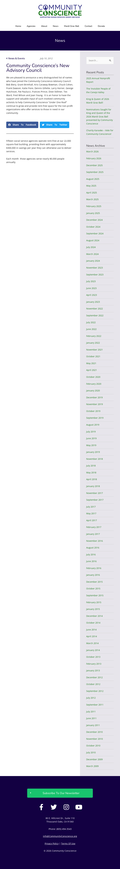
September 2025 (94, 172)
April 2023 (91, 294)
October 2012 (93, 684)
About (44, 26)
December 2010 (94, 731)
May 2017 (91, 513)
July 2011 (91, 711)
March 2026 (92, 151)
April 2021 (91, 370)
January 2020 (93, 390)
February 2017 (93, 527)
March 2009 (92, 766)
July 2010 (91, 752)
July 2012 (91, 697)
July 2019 (91, 431)
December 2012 (94, 677)
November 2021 (94, 349)
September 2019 (94, 417)
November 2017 (94, 493)
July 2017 (91, 506)
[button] (22, 125)
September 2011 (94, 704)
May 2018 (91, 472)
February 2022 (93, 335)
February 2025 (93, 206)
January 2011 (93, 725)
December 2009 (94, 759)
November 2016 (94, 540)
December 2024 (94, 219)
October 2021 (93, 356)
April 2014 (91, 636)
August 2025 (92, 178)
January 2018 (93, 486)
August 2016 (92, 547)
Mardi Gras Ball (71, 26)
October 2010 (93, 745)
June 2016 (91, 561)
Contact (88, 26)
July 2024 (91, 247)
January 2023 (93, 301)
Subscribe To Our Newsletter (61, 793)
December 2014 (94, 615)
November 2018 (94, 458)
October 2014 (93, 622)
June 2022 (91, 329)
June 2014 (91, 629)
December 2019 (94, 397)
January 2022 (93, 342)
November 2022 (94, 308)
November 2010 (94, 738)
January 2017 (93, 533)
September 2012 (94, 691)
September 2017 (94, 499)
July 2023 (91, 281)
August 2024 (92, 240)
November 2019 (94, 404)
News (55, 26)
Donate (101, 26)
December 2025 (94, 165)
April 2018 (91, 479)
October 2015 (93, 588)
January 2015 (93, 609)
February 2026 (93, 158)
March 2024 (92, 254)
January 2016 (93, 574)
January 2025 (93, 213)
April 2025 (91, 192)
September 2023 (94, 274)
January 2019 (93, 451)
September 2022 (94, 315)
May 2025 (91, 185)
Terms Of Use (68, 843)
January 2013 (93, 670)
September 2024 (94, 233)
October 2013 (93, 656)
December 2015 (94, 581)
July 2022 (91, 322)
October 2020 (93, 376)
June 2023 (91, 288)
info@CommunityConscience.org (60, 836)
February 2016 (93, 568)
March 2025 (92, 199)
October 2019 (93, 411)
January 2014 (93, 650)
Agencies (31, 26)
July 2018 (91, 465)
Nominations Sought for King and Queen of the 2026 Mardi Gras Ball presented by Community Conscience (99, 116)
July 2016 (91, 554)
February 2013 (93, 663)
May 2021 (91, 363)
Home (18, 26)
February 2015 (93, 602)
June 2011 (91, 718)
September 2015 (94, 595)
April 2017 (91, 520)
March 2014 (92, 643)
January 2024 (93, 260)
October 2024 (93, 226)
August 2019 (92, 424)
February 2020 (93, 383)
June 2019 (91, 438)
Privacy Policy (52, 843)
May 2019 (91, 445)
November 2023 (94, 267)
